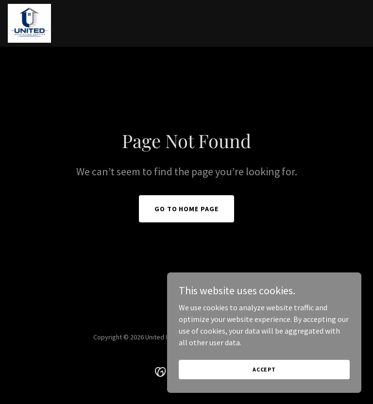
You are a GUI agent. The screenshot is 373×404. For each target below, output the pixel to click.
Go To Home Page (186, 208)
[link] (29, 23)
